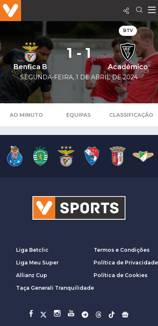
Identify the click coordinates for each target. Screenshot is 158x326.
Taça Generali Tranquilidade (55, 288)
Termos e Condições (122, 250)
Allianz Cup (31, 275)
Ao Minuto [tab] (26, 115)
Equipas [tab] (78, 115)
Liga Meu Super (37, 262)
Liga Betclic (32, 250)
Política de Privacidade (126, 262)
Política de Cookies (120, 275)
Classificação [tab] (131, 115)
